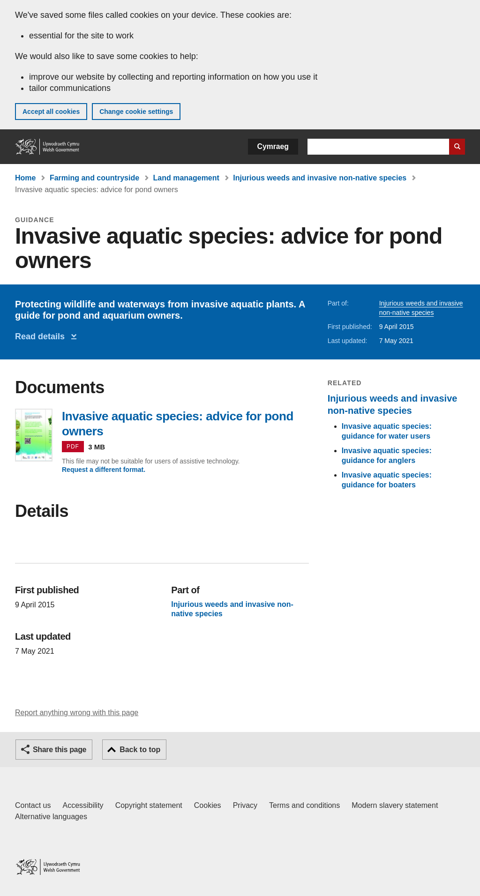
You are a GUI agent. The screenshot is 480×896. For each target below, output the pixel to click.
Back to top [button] (140, 750)
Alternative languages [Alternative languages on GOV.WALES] (51, 817)
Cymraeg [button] (273, 146)
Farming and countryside (94, 178)
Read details (42, 336)
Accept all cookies (51, 111)
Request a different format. (103, 469)
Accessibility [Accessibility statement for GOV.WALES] (82, 805)
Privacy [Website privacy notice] (245, 805)
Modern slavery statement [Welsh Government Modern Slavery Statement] (395, 805)
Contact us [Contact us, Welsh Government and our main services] (33, 805)
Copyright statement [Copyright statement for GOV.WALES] (148, 805)
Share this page (59, 750)
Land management (186, 178)
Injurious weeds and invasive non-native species (319, 178)
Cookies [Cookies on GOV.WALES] (207, 805)
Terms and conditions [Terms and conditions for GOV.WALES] (304, 805)
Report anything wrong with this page (76, 713)
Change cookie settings (136, 111)
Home (25, 178)
